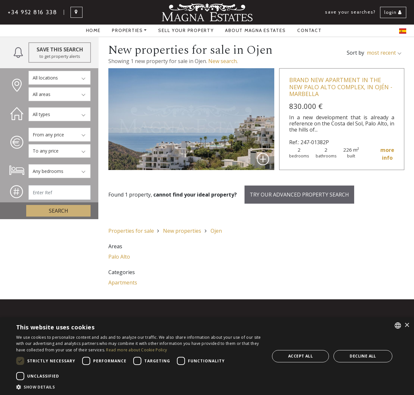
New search (222, 61)
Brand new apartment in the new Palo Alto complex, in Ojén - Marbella (340, 87)
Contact (309, 30)
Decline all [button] (363, 356)
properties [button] (127, 30)
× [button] (406, 325)
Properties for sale (131, 230)
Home (93, 30)
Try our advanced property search (299, 194)
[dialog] (207, 356)
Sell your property (185, 30)
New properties (182, 230)
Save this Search (60, 52)
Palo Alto (119, 256)
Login (393, 12)
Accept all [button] (300, 356)
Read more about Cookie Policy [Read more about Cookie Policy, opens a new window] (136, 350)
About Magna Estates (255, 30)
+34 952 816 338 (32, 12)
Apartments (122, 282)
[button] (139, 387)
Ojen (216, 230)
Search (58, 210)
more (387, 154)
